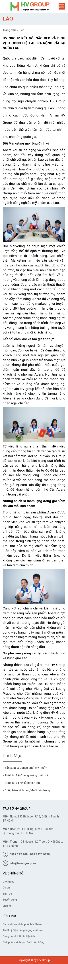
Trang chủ (9, 30)
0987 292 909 (15, 854)
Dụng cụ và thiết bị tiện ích (19, 936)
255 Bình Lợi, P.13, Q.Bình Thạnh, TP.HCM (31, 818)
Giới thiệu (8, 881)
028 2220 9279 (40, 854)
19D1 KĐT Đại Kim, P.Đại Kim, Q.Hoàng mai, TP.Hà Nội (28, 831)
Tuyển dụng (10, 899)
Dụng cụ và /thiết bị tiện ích (22, 783)
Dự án (6, 887)
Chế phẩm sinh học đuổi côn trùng (23, 942)
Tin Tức (7, 893)
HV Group (43, 960)
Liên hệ (7, 905)
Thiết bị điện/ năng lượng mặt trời (26, 775)
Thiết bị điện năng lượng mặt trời (23, 930)
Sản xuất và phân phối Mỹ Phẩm (22, 924)
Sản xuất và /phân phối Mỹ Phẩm (26, 767)
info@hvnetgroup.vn (19, 863)
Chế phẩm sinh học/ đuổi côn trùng (27, 790)
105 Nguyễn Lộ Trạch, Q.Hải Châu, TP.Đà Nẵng (33, 844)
